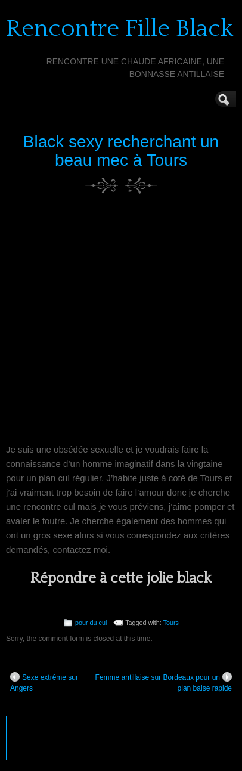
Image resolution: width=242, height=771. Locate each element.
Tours (171, 622)
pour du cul (91, 622)
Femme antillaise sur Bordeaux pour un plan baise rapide (163, 682)
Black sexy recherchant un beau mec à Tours (121, 150)
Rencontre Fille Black (119, 29)
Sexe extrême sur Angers (44, 682)
